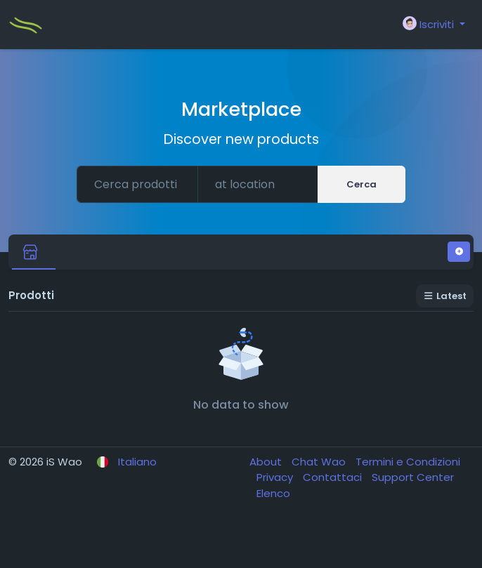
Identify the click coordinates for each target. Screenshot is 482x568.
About (267, 461)
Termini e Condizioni (408, 461)
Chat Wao (320, 461)
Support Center (413, 477)
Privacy (276, 477)
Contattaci (334, 477)
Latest (445, 296)
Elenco (273, 493)
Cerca (361, 184)
